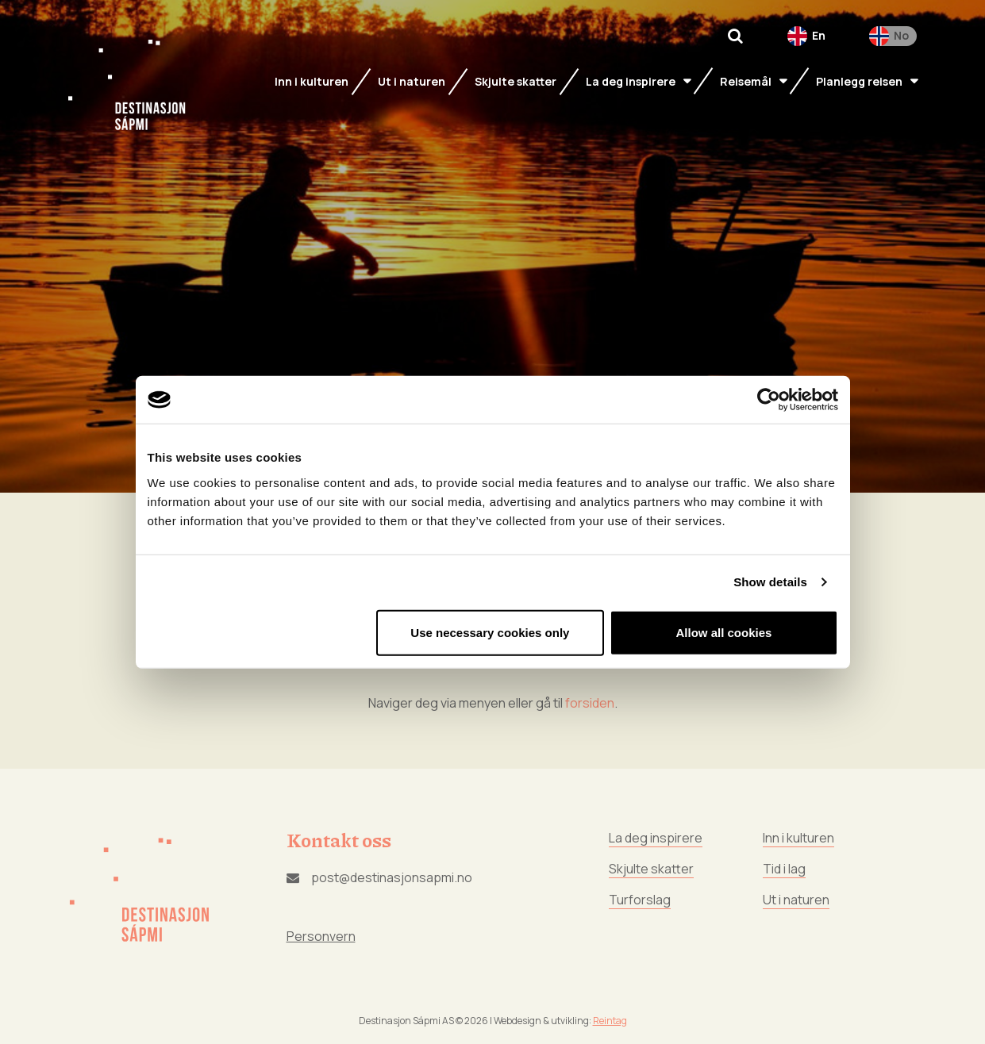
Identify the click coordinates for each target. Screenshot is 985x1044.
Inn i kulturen (798, 837)
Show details (770, 582)
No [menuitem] (901, 35)
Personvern (321, 936)
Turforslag (640, 899)
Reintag (610, 1020)
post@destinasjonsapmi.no (379, 877)
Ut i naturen (796, 899)
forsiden (589, 703)
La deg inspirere (655, 837)
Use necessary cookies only (489, 632)
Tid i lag (784, 868)
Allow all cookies (724, 632)
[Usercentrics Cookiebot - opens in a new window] (768, 400)
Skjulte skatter (651, 868)
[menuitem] (806, 36)
